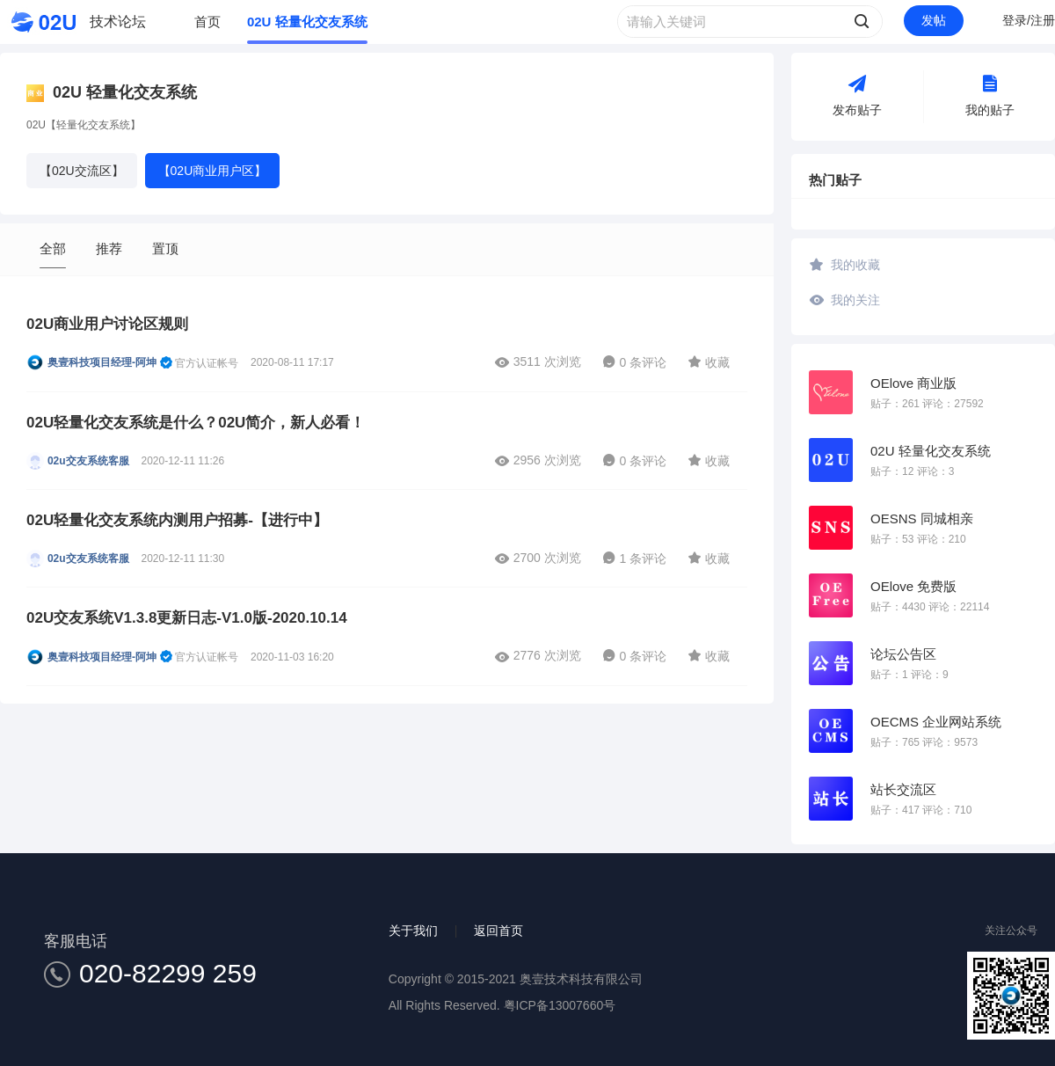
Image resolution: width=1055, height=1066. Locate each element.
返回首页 (498, 931)
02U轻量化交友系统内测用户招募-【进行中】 (177, 520)
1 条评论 (634, 558)
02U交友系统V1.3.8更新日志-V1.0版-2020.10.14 (186, 618)
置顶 (165, 248)
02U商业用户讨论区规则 (107, 324)
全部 (53, 248)
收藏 (709, 361)
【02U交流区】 (82, 171)
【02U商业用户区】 (212, 171)
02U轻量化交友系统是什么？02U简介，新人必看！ (195, 422)
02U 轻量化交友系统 (307, 21)
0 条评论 (634, 362)
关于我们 (413, 931)
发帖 (933, 20)
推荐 (109, 248)
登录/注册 (1028, 20)
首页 (207, 21)
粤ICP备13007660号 (560, 1005)
